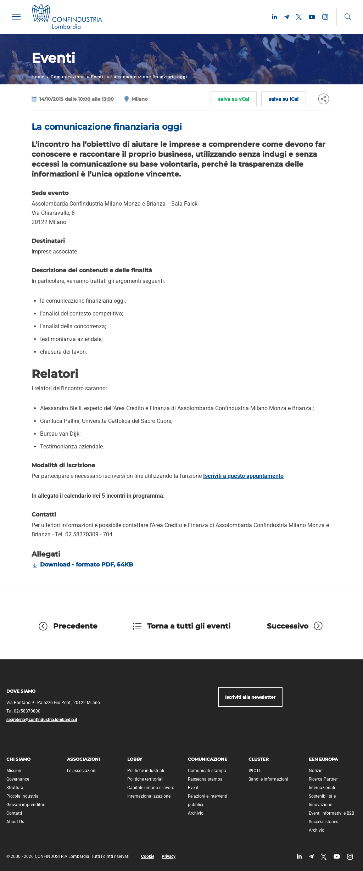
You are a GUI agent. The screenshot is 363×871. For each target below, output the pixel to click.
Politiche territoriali (145, 779)
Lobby (134, 759)
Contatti (14, 813)
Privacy (168, 856)
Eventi (98, 76)
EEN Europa (323, 759)
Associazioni (83, 759)
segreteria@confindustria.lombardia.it (41, 719)
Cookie (147, 856)
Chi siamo (18, 759)
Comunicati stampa (207, 770)
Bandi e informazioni (268, 779)
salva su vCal (233, 99)
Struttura (14, 787)
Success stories (323, 821)
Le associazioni (81, 770)
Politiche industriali (145, 770)
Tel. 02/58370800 (23, 711)
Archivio (195, 813)
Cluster (258, 759)
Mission (13, 770)
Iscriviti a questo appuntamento (243, 476)
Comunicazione (68, 76)
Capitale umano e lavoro (150, 787)
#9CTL (254, 770)
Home (38, 76)
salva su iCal (283, 99)
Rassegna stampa (205, 779)
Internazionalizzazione (149, 796)
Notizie (315, 770)
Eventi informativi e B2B (331, 813)
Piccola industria (22, 796)
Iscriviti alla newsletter (250, 697)
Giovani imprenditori (25, 804)
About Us (15, 821)
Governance (17, 779)
